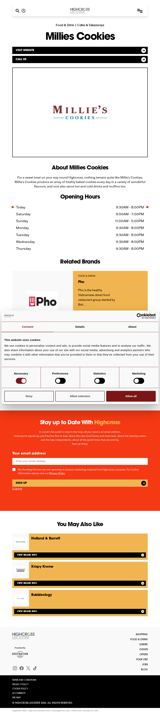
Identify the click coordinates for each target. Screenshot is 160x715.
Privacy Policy (57, 473)
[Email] (80, 461)
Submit (17, 489)
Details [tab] (80, 326)
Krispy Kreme (42, 567)
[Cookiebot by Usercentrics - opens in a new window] (139, 316)
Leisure (143, 644)
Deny (29, 396)
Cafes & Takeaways (90, 25)
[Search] (17, 11)
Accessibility (19, 693)
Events (144, 649)
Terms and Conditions (24, 680)
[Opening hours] (23, 11)
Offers (144, 654)
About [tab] (132, 326)
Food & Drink (65, 25)
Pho (81, 282)
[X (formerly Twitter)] (28, 668)
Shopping (142, 634)
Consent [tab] (27, 326)
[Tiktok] (35, 668)
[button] (140, 11)
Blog (144, 669)
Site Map (16, 698)
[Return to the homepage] (23, 636)
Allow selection (80, 396)
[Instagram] (14, 668)
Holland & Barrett (45, 538)
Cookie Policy (20, 689)
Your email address (29, 453)
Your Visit (142, 659)
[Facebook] (21, 668)
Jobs (145, 664)
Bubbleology (41, 595)
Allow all (131, 396)
